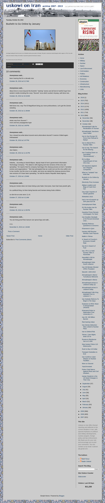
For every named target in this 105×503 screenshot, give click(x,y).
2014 (82, 103)
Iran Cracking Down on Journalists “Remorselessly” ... (90, 154)
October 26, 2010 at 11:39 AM (20, 111)
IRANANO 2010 (87, 196)
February (85, 404)
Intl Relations (84, 76)
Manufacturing (85, 87)
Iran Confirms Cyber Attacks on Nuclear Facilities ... (89, 358)
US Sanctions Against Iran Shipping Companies (89, 167)
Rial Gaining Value (88, 322)
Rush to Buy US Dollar (89, 349)
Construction (84, 81)
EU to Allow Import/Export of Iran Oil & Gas (89, 161)
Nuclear (82, 63)
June (84, 392)
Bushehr (14, 66)
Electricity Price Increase (90, 182)
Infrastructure (84, 84)
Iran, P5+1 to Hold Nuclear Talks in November (88, 252)
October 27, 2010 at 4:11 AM (19, 197)
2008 (82, 414)
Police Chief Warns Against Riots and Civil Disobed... (90, 371)
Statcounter (82, 476)
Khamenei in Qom (88, 228)
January (85, 407)
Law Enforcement (86, 68)
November (86, 121)
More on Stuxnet (87, 363)
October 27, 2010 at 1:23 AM (19, 176)
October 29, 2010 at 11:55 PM (20, 210)
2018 (82, 97)
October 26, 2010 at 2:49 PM (19, 125)
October (85, 124)
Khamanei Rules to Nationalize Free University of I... (88, 312)
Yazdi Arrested (87, 366)
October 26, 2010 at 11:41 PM (20, 153)
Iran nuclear (21, 66)
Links (82, 89)
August (85, 386)
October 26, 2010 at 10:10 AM (20, 96)
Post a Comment (13, 231)
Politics (82, 74)
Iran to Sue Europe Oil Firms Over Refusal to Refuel (90, 138)
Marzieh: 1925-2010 (89, 272)
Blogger (61, 496)
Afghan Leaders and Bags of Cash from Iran (89, 187)
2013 (82, 106)
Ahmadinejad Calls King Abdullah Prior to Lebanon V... (90, 294)
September (86, 383)
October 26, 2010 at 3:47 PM (19, 140)
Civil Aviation (84, 71)
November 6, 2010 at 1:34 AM (20, 227)
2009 (82, 411)
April (84, 398)
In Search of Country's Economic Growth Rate (89, 241)
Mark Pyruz (85, 459)
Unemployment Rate (89, 204)
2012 (82, 109)
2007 (82, 417)
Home (40, 236)
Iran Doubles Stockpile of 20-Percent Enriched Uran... (90, 219)
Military (82, 61)
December (86, 118)
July (84, 389)
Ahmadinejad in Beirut (89, 280)
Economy (83, 79)
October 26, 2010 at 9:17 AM (19, 81)
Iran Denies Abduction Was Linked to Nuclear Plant (90, 326)
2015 (82, 100)
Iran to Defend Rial (88, 331)
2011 (82, 112)
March (84, 401)
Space (82, 66)
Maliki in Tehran (87, 236)
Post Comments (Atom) (23, 239)
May (84, 395)
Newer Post (10, 236)
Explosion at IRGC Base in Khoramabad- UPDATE (90, 305)
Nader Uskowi (86, 461)
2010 (82, 115)
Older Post (69, 236)
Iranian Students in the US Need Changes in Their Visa (90, 378)
